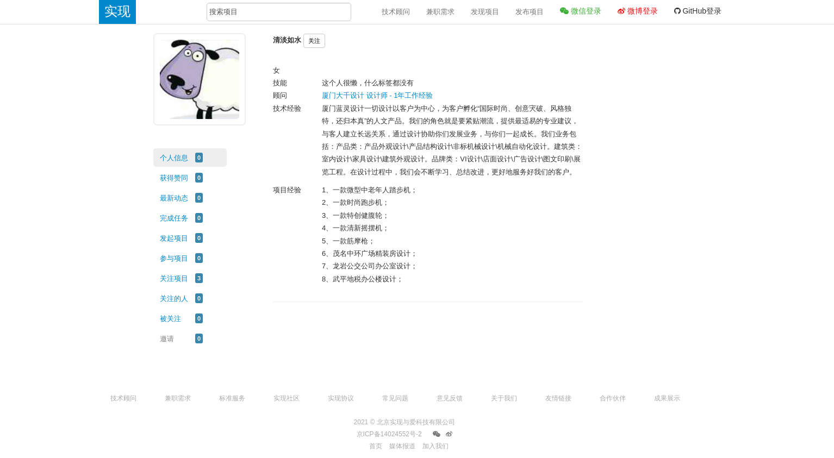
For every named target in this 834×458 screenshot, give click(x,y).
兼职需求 (440, 12)
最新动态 (174, 198)
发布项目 (529, 12)
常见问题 (395, 398)
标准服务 (232, 398)
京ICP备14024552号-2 (389, 434)
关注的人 (174, 298)
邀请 (167, 339)
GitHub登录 (697, 11)
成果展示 (667, 398)
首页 (375, 446)
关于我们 (504, 398)
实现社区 (286, 398)
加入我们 (435, 446)
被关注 (170, 319)
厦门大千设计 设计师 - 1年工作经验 (377, 95)
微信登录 (580, 11)
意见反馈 (450, 398)
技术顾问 (396, 12)
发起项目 (174, 238)
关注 (314, 40)
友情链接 (558, 398)
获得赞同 (174, 178)
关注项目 (174, 278)
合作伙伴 (613, 398)
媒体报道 (402, 446)
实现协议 (341, 398)
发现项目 (485, 12)
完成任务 (174, 218)
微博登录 (638, 11)
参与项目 (174, 258)
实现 (117, 11)
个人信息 (174, 158)
